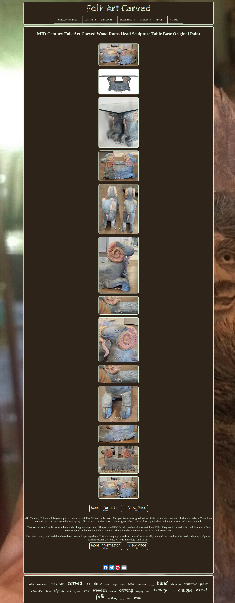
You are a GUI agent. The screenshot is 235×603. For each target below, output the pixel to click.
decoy (48, 591)
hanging (139, 591)
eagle (122, 584)
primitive (190, 584)
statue (137, 598)
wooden (100, 590)
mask (113, 591)
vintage (161, 590)
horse (122, 599)
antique (185, 590)
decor (149, 591)
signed (59, 590)
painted (36, 590)
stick (31, 584)
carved (75, 583)
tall (69, 591)
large (114, 584)
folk (100, 596)
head (173, 592)
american (141, 584)
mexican (57, 584)
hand (162, 583)
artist (87, 591)
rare (107, 584)
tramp (152, 585)
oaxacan (42, 584)
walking (112, 598)
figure (204, 584)
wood (201, 590)
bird (129, 598)
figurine (77, 591)
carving (126, 590)
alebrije (176, 584)
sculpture (93, 583)
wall (131, 584)
